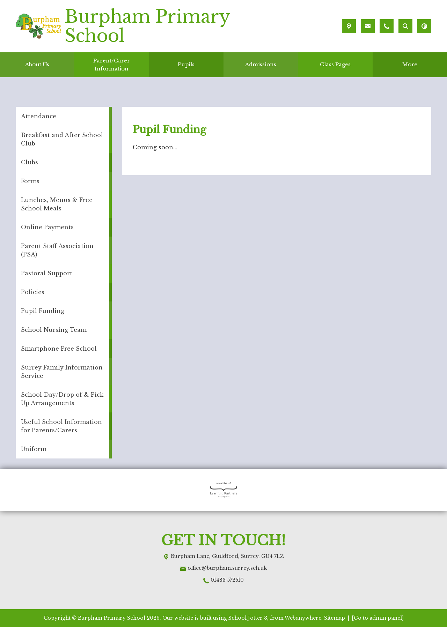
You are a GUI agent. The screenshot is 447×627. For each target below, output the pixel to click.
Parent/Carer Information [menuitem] (111, 64)
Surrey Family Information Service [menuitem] (62, 371)
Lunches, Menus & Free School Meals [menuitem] (57, 204)
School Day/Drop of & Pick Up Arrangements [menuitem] (62, 398)
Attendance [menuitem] (38, 116)
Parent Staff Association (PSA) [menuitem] (57, 250)
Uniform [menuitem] (33, 449)
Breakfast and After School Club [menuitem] (62, 139)
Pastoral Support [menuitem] (46, 273)
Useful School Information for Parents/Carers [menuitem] (61, 426)
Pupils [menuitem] (186, 64)
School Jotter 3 (247, 618)
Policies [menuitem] (32, 292)
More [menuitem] (409, 64)
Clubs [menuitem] (29, 162)
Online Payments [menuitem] (47, 227)
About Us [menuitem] (37, 64)
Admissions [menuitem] (260, 64)
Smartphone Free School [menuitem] (59, 348)
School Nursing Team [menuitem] (54, 329)
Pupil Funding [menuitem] (42, 310)
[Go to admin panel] (378, 618)
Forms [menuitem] (30, 181)
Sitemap (334, 618)
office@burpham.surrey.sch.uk (227, 568)
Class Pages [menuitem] (335, 64)
